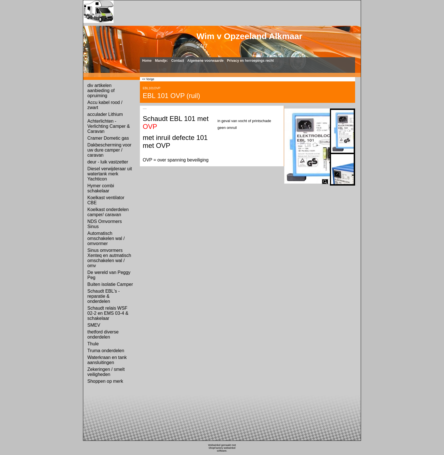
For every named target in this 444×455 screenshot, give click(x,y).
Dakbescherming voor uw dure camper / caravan (109, 150)
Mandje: (161, 61)
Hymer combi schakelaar (100, 188)
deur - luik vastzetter (107, 162)
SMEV (93, 325)
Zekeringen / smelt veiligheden (106, 372)
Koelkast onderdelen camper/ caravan (108, 212)
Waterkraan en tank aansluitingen (107, 360)
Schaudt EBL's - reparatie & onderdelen (103, 296)
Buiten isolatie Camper (110, 284)
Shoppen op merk (105, 381)
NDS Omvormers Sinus (104, 224)
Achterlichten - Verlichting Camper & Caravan (108, 126)
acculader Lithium (105, 114)
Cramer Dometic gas (108, 138)
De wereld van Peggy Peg (109, 275)
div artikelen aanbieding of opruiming (101, 90)
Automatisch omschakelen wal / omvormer (106, 238)
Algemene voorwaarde (205, 61)
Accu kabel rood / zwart (105, 105)
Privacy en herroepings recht (250, 61)
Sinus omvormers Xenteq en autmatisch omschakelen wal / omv (109, 258)
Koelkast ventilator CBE (106, 200)
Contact (177, 61)
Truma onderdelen (105, 350)
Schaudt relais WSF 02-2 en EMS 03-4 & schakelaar (108, 313)
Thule (93, 343)
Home (146, 61)
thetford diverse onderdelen (103, 334)
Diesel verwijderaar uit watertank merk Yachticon (109, 173)
